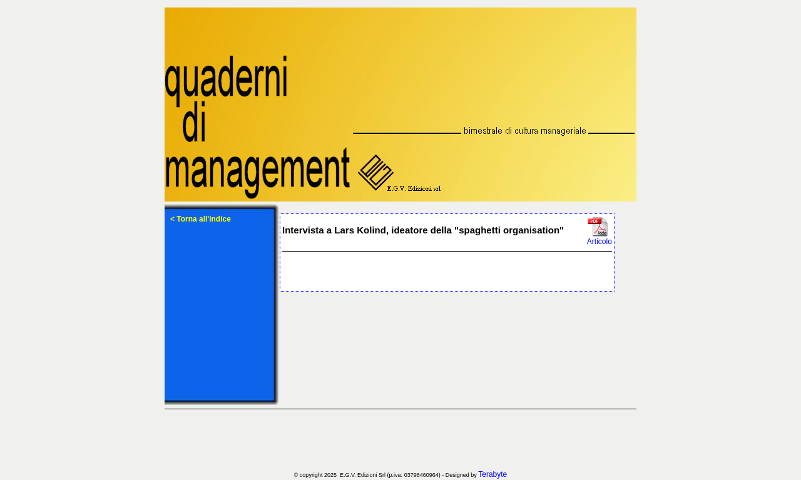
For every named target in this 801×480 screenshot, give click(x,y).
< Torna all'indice (200, 219)
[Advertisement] (400, 440)
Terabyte (492, 474)
